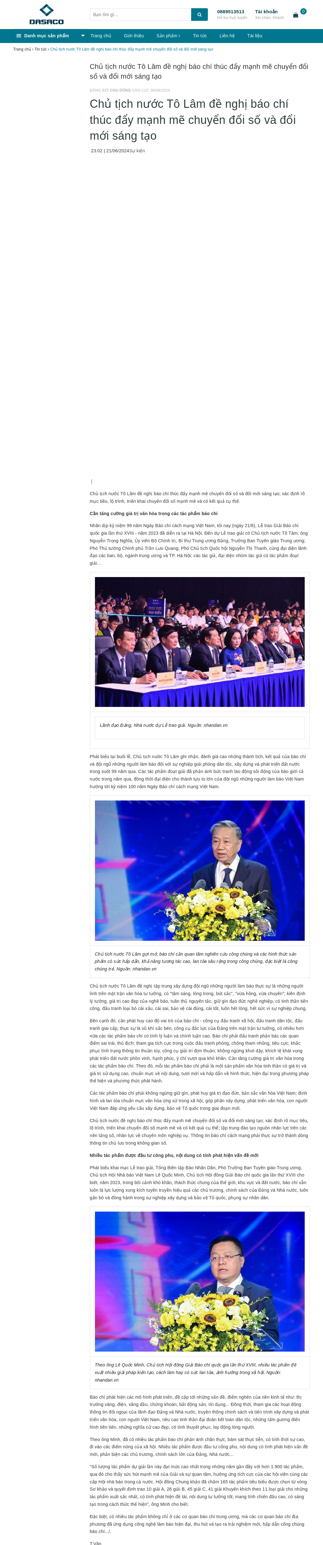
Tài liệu (254, 35)
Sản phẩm (168, 35)
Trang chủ (101, 35)
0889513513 (230, 11)
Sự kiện (137, 150)
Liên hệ (227, 35)
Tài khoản (266, 11)
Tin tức (200, 35)
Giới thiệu (134, 35)
